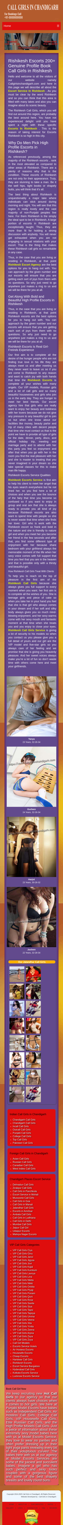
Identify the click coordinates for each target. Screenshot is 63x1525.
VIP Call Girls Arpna (23, 1333)
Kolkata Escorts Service (25, 1373)
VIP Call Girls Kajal (23, 1267)
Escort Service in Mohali (25, 1194)
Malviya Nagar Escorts (25, 1234)
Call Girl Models (21, 1343)
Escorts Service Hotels (25, 1346)
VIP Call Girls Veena (23, 1320)
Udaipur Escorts (21, 1231)
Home (7, 25)
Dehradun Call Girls (23, 1184)
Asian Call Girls (21, 1158)
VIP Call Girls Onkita (24, 1286)
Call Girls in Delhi (22, 1221)
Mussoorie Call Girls (23, 1198)
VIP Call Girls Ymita (23, 1326)
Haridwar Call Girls (23, 1359)
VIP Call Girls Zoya (23, 1339)
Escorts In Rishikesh (22, 128)
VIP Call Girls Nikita (23, 1280)
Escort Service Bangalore (26, 1366)
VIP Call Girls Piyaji (23, 1290)
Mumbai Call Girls (22, 1224)
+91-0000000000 (13, 17)
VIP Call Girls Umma (24, 1316)
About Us (22, 1504)
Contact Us (32, 1508)
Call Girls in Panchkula (25, 1191)
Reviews (53, 1508)
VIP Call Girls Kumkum (25, 1270)
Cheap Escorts (20, 1356)
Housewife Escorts (23, 1353)
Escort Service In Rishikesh (26, 90)
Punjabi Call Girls (22, 1133)
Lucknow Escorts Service (26, 1376)
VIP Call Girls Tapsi (23, 1310)
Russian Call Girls (22, 1162)
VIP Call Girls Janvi (23, 1257)
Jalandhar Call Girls (23, 1208)
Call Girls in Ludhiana (24, 1218)
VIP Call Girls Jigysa (23, 1260)
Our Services (37, 1504)
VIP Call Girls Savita (23, 1303)
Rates (50, 1504)
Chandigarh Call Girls (24, 1119)
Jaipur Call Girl (20, 1227)
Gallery (10, 1508)
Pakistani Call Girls (23, 1143)
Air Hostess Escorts (23, 1349)
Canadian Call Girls (23, 1165)
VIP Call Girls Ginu (23, 1253)
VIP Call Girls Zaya (23, 1336)
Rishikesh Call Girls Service (26, 630)
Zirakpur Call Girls (22, 1188)
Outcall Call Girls (22, 1129)
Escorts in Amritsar (23, 1211)
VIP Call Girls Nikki (23, 1283)
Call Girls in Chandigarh (47, 1497)
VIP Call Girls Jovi (22, 1263)
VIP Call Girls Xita (22, 1323)
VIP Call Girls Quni (23, 1296)
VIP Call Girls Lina (22, 1277)
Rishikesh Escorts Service (25, 479)
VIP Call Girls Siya (22, 1306)
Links (20, 1508)
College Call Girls (22, 1136)
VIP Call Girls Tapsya (24, 1313)
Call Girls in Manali (23, 1204)
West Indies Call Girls (24, 1168)
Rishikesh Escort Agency (24, 264)
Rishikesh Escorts (40, 380)
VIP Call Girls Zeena (23, 1330)
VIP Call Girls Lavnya (24, 1273)
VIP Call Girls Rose (23, 1300)
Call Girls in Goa (21, 1201)
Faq (43, 1508)
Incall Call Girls (21, 1126)
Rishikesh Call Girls (22, 583)
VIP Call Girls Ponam (24, 1293)
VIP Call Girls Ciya (22, 1250)
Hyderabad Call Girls (24, 1369)
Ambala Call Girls (22, 1214)
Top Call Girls (20, 1139)
